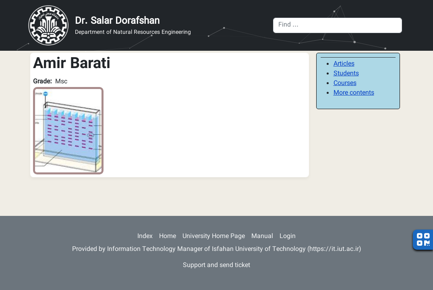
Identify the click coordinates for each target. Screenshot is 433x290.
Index (145, 237)
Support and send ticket (216, 266)
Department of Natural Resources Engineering (133, 33)
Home (167, 237)
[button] (68, 131)
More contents (354, 93)
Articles (344, 64)
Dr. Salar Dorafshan (117, 21)
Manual (262, 237)
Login (288, 237)
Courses (345, 84)
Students (346, 74)
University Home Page (213, 237)
